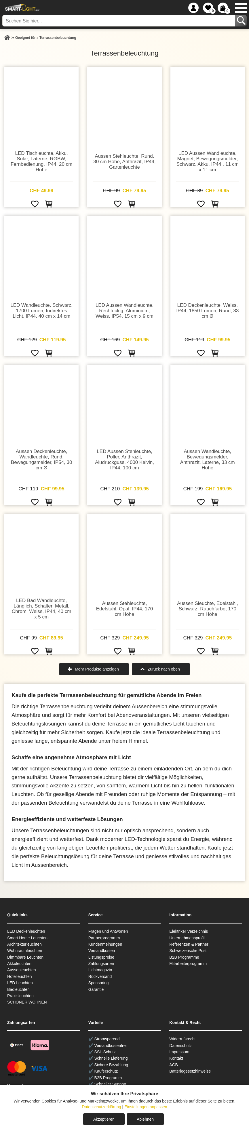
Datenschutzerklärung (101, 1107)
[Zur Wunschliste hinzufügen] (34, 203)
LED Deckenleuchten (26, 931)
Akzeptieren (104, 1119)
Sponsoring (98, 982)
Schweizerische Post (187, 950)
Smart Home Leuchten (27, 938)
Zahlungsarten (101, 963)
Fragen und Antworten (108, 931)
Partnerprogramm (104, 938)
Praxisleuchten (20, 995)
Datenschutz (180, 1045)
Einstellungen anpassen (145, 1107)
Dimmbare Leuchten (25, 957)
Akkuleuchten (19, 963)
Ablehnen (145, 1119)
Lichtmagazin (100, 970)
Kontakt (176, 1058)
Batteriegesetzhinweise (190, 1071)
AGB (173, 1065)
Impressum (179, 1052)
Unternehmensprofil (186, 938)
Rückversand (100, 976)
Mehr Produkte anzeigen (97, 669)
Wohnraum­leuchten (24, 950)
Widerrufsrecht (182, 1039)
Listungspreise (101, 957)
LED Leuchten (20, 982)
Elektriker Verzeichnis (188, 931)
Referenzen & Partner (188, 944)
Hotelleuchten (19, 976)
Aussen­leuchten (21, 970)
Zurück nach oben (164, 669)
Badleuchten (18, 989)
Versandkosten (101, 950)
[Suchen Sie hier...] (119, 20)
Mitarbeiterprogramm (188, 963)
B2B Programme (184, 957)
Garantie (96, 989)
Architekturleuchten (24, 944)
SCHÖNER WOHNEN (27, 1002)
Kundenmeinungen (105, 944)
